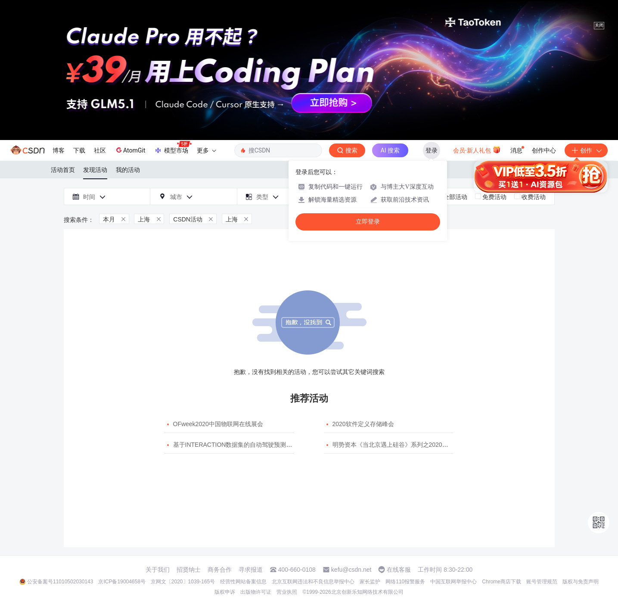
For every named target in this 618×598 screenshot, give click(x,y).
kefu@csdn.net (351, 569)
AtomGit (130, 150)
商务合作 (220, 569)
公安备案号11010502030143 (60, 582)
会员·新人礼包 (477, 149)
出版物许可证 (255, 592)
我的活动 (128, 169)
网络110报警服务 (405, 582)
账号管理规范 (541, 582)
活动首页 (63, 169)
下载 (79, 150)
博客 (59, 150)
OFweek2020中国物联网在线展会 (218, 423)
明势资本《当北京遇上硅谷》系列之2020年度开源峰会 (405, 444)
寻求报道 (251, 569)
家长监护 (370, 582)
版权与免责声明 (580, 582)
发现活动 (95, 169)
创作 (586, 150)
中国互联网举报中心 (453, 582)
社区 (100, 150)
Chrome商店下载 (501, 582)
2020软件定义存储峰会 (363, 423)
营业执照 (286, 592)
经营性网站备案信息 (243, 582)
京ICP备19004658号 (121, 582)
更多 (206, 150)
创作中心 (544, 150)
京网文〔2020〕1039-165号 (183, 582)
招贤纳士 (189, 569)
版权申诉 (224, 592)
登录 (431, 150)
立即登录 (368, 221)
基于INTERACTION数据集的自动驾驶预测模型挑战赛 (245, 444)
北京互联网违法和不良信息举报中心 (313, 582)
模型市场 (173, 148)
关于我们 (158, 569)
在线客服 (399, 569)
